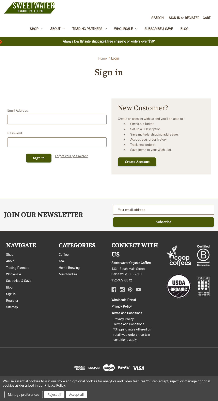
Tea (61, 261)
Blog (9, 287)
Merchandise (68, 274)
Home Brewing (69, 268)
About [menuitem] (57, 29)
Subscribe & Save (18, 281)
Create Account (137, 162)
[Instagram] (122, 289)
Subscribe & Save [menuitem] (158, 29)
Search (157, 18)
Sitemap (12, 307)
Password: (14, 133)
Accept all (76, 394)
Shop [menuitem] (36, 29)
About (10, 261)
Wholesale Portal (123, 300)
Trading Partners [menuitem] (89, 29)
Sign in (174, 18)
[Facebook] (113, 289)
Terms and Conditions (126, 313)
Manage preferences (23, 394)
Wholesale (13, 274)
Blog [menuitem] (184, 29)
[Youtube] (138, 289)
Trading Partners (17, 268)
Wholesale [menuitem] (125, 29)
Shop (9, 255)
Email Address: (18, 110)
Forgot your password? (71, 156)
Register (192, 18)
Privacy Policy (121, 306)
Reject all (54, 394)
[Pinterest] (130, 289)
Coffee (64, 255)
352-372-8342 (121, 280)
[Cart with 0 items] (206, 18)
